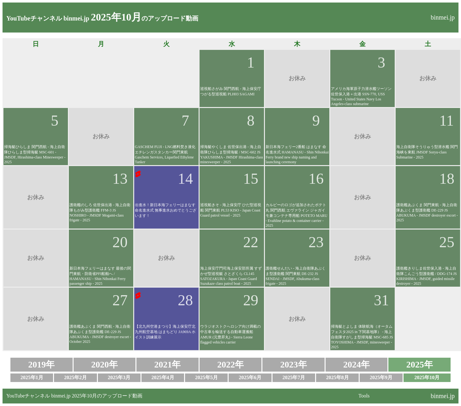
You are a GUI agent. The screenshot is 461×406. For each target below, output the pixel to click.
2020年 (104, 364)
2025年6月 (250, 377)
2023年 (293, 364)
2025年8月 (337, 377)
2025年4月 (163, 377)
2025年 (419, 364)
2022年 (230, 364)
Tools (363, 395)
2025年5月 (206, 377)
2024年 (356, 364)
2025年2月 (75, 377)
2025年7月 (293, 377)
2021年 (167, 364)
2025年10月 (427, 377)
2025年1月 (32, 377)
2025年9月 (381, 377)
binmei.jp (443, 17)
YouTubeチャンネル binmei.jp (47, 18)
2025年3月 (119, 377)
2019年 (41, 364)
